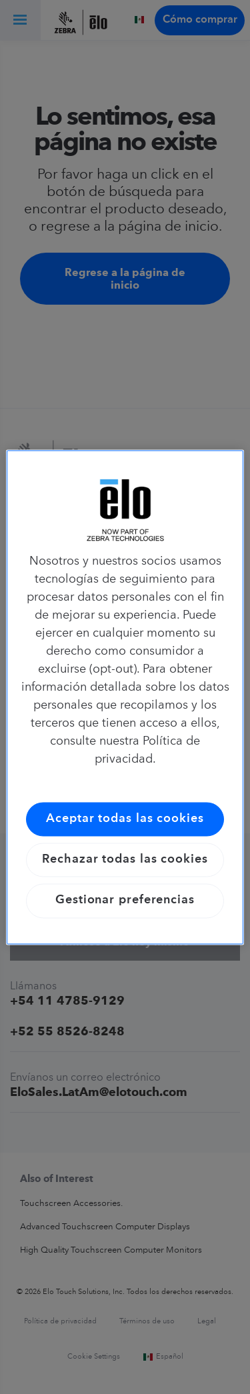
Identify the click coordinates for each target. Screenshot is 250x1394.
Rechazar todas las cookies (124, 860)
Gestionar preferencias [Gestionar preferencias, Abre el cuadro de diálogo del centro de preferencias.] (125, 901)
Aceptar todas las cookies (125, 819)
